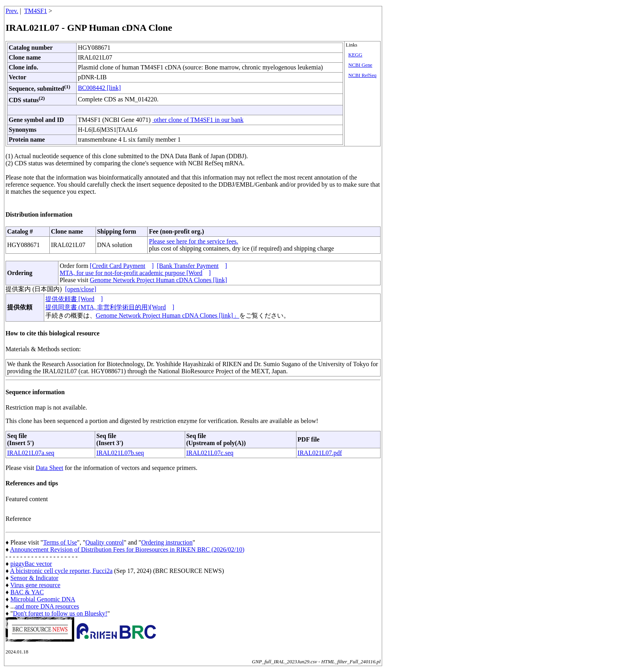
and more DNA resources (47, 606)
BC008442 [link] (99, 87)
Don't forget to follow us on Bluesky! (60, 613)
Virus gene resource (35, 585)
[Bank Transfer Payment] (192, 265)
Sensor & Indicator (34, 578)
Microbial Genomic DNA (42, 599)
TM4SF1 (35, 10)
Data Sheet (49, 467)
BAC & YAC (27, 592)
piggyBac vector (31, 563)
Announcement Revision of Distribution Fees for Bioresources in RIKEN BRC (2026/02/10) (127, 549)
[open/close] (80, 289)
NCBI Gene (360, 65)
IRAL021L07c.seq (210, 452)
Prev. (12, 10)
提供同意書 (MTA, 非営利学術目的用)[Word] (109, 307)
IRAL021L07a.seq (30, 452)
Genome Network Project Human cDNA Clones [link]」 (167, 315)
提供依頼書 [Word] (74, 299)
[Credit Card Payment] (122, 265)
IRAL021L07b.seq (120, 452)
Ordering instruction (167, 542)
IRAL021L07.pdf (320, 452)
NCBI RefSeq (362, 75)
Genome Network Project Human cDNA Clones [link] (158, 280)
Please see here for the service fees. (193, 241)
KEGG (355, 55)
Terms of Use (60, 542)
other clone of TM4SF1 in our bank (198, 119)
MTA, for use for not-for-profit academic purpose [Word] (135, 273)
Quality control (104, 542)
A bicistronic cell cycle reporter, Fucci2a (61, 570)
